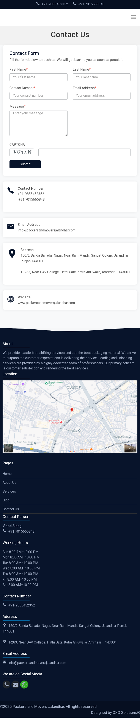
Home (7, 474)
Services (9, 491)
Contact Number (22, 88)
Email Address (84, 88)
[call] (6, 684)
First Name (18, 69)
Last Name (82, 69)
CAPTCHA (17, 145)
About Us (9, 483)
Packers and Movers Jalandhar (38, 706)
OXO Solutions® (126, 712)
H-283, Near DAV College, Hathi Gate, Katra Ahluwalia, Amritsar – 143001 (75, 272)
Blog (6, 500)
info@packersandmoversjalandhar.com (47, 230)
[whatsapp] (24, 684)
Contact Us (11, 509)
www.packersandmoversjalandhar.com (46, 303)
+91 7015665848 (91, 4)
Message (17, 106)
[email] (15, 684)
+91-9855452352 (55, 4)
